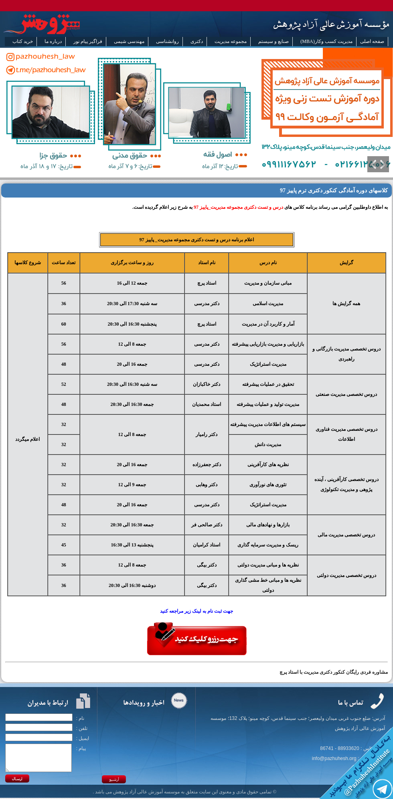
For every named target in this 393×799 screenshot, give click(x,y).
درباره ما (53, 41)
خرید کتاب (22, 41)
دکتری (196, 41)
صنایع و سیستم (273, 41)
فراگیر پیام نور (87, 41)
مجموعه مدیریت (231, 41)
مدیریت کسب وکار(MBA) (326, 41)
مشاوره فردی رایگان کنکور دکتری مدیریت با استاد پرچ (334, 672)
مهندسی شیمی (129, 41)
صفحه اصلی (372, 41)
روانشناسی (167, 41)
